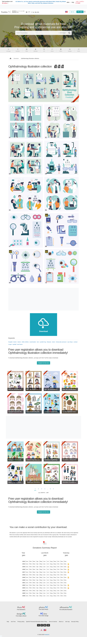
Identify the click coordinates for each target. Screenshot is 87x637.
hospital (10, 342)
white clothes (25, 342)
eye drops (70, 342)
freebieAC (46, 634)
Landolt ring (43, 342)
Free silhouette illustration (65, 609)
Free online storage (43, 615)
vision (53, 342)
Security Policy (75, 621)
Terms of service (53, 621)
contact (75, 342)
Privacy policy (20, 621)
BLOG (37, 12)
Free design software (21, 616)
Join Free (13, 621)
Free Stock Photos (43, 609)
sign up (72, 11)
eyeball (14, 344)
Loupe (10, 344)
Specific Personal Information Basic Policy (36, 621)
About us (61, 621)
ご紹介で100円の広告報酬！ (79, 2)
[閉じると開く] (1, 636)
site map (67, 621)
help (8, 621)
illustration (16, 58)
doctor (15, 342)
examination (33, 342)
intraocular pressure (61, 342)
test (38, 342)
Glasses (49, 342)
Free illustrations (21, 609)
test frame (20, 344)
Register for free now (43, 363)
